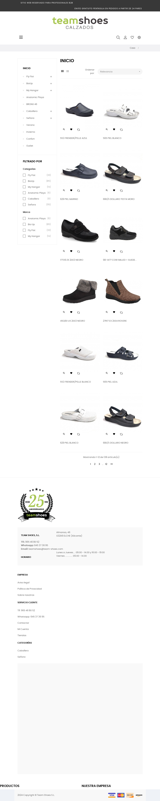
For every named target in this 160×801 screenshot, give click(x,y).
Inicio (27, 68)
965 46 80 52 (32, 542)
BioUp (29, 83)
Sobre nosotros (26, 595)
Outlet (29, 146)
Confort (30, 139)
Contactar (23, 623)
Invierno (30, 132)
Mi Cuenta (23, 629)
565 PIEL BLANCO (112, 138)
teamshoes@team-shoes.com (46, 549)
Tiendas (22, 635)
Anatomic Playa (35, 97)
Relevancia (121, 72)
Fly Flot (30, 77)
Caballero (31, 111)
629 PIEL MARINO (69, 199)
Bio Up (31, 224)
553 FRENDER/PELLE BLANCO (75, 382)
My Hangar (32, 90)
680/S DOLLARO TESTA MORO (119, 199)
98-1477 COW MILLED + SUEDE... (120, 260)
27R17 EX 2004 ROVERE (115, 321)
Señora (30, 118)
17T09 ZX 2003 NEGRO (71, 260)
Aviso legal (23, 583)
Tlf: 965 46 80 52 (26, 610)
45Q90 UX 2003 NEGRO (72, 321)
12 (106, 464)
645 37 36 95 (41, 545)
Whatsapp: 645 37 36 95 (31, 617)
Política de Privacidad (30, 589)
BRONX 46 (31, 104)
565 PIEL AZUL (110, 382)
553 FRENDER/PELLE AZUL (73, 138)
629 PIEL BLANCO (69, 443)
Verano (30, 125)
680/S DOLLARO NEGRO (115, 443)
